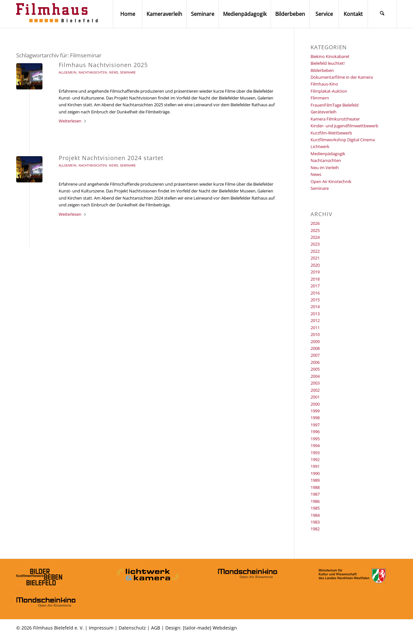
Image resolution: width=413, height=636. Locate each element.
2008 (315, 348)
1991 (315, 466)
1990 (315, 473)
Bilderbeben (322, 70)
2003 (315, 383)
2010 (315, 334)
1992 (315, 459)
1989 (315, 480)
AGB (155, 628)
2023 (315, 244)
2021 (315, 258)
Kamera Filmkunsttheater (335, 119)
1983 (315, 522)
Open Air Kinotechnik (331, 181)
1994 (315, 445)
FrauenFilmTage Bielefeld (335, 105)
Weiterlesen (73, 121)
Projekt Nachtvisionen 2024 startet (111, 158)
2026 (315, 223)
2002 (315, 390)
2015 (315, 300)
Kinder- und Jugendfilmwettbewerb (344, 126)
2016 (315, 293)
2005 (315, 369)
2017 (315, 286)
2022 (315, 251)
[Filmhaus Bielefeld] (58, 14)
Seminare (128, 72)
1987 (315, 494)
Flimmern (320, 98)
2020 (315, 265)
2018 (315, 279)
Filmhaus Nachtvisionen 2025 (103, 65)
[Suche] (382, 14)
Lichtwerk (320, 146)
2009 (315, 341)
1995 (315, 439)
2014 (315, 306)
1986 (315, 501)
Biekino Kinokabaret (330, 56)
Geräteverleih (323, 112)
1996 (315, 431)
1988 (315, 487)
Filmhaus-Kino (324, 84)
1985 (315, 508)
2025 (315, 230)
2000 (315, 404)
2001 (315, 397)
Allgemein (68, 72)
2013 (315, 314)
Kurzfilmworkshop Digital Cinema (343, 140)
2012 (315, 320)
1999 (315, 411)
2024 (315, 237)
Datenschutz (132, 628)
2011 (315, 327)
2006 (315, 362)
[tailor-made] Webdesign (210, 628)
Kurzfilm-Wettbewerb (331, 133)
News (113, 72)
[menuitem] (127, 14)
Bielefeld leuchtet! (328, 63)
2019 (315, 272)
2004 (315, 376)
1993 (315, 453)
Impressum (101, 628)
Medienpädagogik (328, 153)
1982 (315, 529)
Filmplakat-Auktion (329, 91)
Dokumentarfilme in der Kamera (342, 77)
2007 (315, 355)
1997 (315, 425)
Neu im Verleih (325, 167)
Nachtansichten (92, 72)
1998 (315, 418)
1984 (315, 515)
